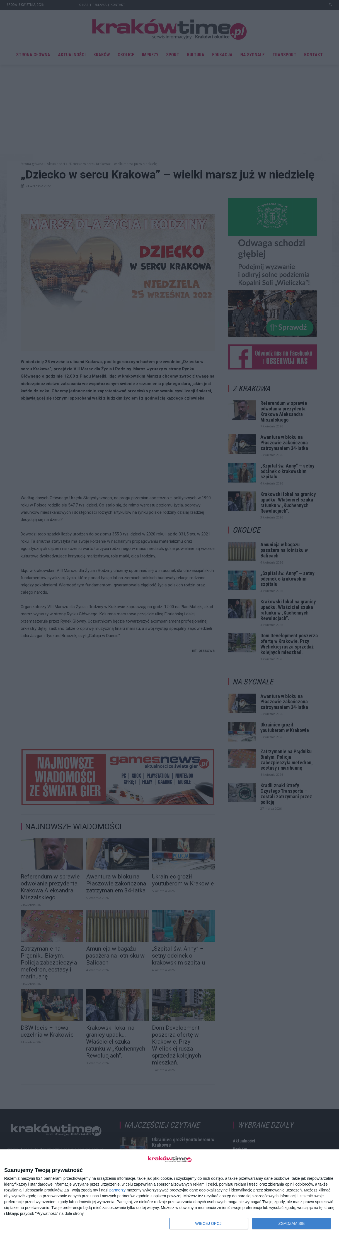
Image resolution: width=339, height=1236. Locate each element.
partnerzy (117, 1190)
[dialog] (169, 1193)
